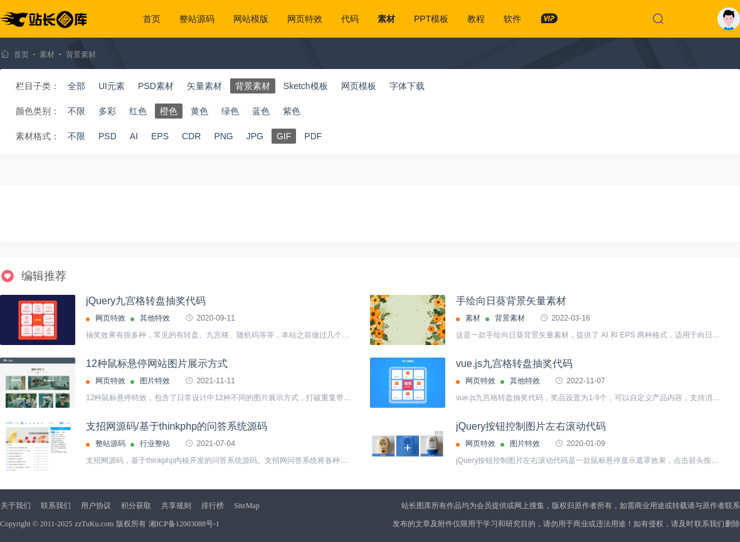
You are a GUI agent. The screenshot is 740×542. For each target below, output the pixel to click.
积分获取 (136, 505)
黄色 (199, 111)
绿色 (230, 111)
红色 (138, 111)
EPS (160, 136)
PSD (107, 136)
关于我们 (16, 505)
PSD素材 (156, 86)
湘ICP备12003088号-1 (184, 523)
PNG (223, 136)
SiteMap (247, 505)
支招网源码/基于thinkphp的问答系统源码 (176, 426)
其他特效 (155, 318)
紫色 (291, 111)
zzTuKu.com (94, 523)
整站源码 (196, 19)
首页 (152, 19)
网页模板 (358, 86)
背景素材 (81, 54)
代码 (350, 19)
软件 (512, 19)
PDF (313, 136)
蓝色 (261, 111)
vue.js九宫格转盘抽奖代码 (514, 363)
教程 (476, 19)
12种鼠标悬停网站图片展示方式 (157, 363)
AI (134, 136)
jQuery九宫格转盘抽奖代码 (146, 300)
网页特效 (304, 19)
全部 (76, 86)
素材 (386, 19)
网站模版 (250, 19)
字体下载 (407, 86)
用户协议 (96, 505)
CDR (191, 136)
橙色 (168, 111)
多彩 (107, 111)
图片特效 (155, 380)
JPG (254, 136)
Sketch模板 (305, 86)
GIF (284, 136)
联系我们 (56, 505)
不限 (76, 111)
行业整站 (155, 443)
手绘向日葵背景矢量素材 (511, 300)
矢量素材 (204, 86)
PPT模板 (431, 19)
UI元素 (111, 86)
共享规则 (176, 505)
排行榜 (212, 505)
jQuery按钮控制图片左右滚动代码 (531, 426)
